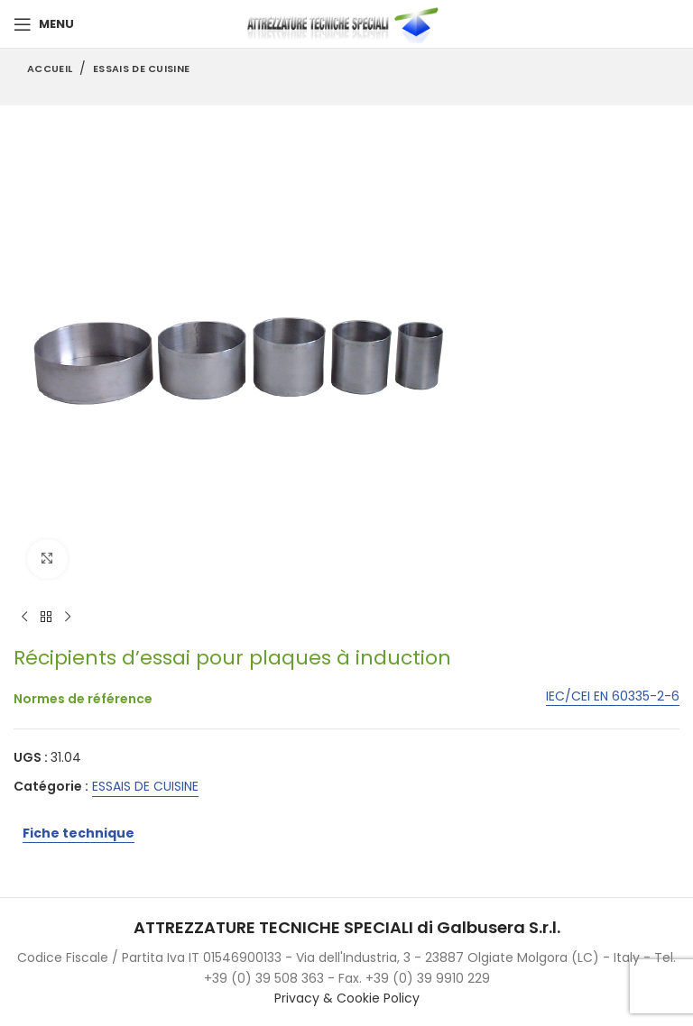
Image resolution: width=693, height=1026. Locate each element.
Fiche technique (78, 833)
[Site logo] (346, 23)
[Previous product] (24, 617)
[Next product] (68, 617)
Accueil (49, 68)
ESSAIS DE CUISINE (141, 68)
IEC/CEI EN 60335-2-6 (612, 697)
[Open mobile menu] (44, 24)
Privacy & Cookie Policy (347, 998)
